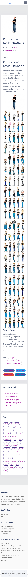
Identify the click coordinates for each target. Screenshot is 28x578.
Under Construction (7, 558)
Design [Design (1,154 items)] (20, 433)
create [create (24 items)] (21, 430)
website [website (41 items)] (11, 467)
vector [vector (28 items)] (6, 464)
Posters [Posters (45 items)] (13, 455)
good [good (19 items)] (20, 439)
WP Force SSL (5, 543)
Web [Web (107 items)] (6, 467)
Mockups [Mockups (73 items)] (12, 451)
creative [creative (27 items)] (13, 433)
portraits (17, 363)
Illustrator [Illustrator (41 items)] (7, 448)
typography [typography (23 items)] (14, 461)
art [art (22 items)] (11, 423)
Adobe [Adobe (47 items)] (6, 423)
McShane (8, 363)
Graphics (8, 406)
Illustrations (9, 360)
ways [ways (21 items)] (17, 464)
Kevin (19, 360)
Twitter (20, 370)
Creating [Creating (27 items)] (7, 433)
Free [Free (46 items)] (15, 439)
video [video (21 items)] (11, 464)
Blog (2, 516)
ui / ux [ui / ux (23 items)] (21, 461)
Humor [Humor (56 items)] (13, 442)
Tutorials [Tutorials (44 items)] (7, 461)
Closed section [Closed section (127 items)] (8, 430)
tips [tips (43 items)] (10, 458)
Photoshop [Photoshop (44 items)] (19, 451)
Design (11, 358)
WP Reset (4, 560)
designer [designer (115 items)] (7, 436)
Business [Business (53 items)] (17, 426)
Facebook (8, 370)
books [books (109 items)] (11, 426)
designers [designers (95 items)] (14, 436)
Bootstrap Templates (13, 403)
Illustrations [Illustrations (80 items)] (14, 445)
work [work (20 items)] (6, 470)
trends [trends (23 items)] (21, 458)
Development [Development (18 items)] (8, 439)
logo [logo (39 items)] (6, 451)
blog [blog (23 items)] (6, 426)
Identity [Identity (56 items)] (6, 445)
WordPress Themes (12, 394)
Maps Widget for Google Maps (10, 548)
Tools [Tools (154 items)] (15, 458)
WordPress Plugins (12, 400)
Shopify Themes (11, 397)
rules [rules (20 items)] (19, 455)
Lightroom (4, 533)
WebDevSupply (8, 50)
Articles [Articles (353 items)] (17, 423)
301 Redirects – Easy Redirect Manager (13, 546)
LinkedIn (20, 375)
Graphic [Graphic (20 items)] (6, 442)
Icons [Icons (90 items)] (18, 442)
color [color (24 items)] (15, 430)
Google (8, 375)
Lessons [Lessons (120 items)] (21, 448)
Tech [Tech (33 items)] (6, 458)
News (15, 47)
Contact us (4, 514)
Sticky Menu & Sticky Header (10, 555)
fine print (6, 573)
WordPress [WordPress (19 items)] (18, 467)
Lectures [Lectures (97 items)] (14, 448)
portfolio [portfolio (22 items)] (7, 455)
